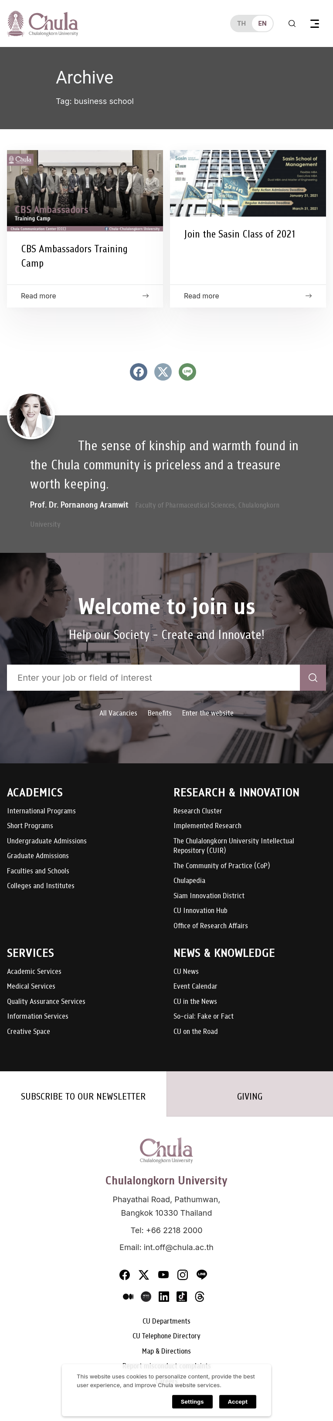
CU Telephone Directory (166, 1336)
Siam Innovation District (209, 896)
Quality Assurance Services (46, 1002)
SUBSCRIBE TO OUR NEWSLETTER (83, 1096)
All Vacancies (118, 713)
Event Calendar (195, 987)
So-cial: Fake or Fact (203, 1017)
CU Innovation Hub (200, 911)
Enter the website (208, 713)
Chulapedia (189, 881)
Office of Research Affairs (210, 926)
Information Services (37, 1017)
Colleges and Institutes (41, 886)
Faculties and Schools (38, 871)
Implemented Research (207, 826)
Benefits (160, 713)
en (262, 23)
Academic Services (34, 972)
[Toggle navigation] (314, 23)
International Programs (41, 811)
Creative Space (28, 1032)
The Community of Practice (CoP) (221, 866)
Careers (167, 1382)
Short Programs (30, 826)
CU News (186, 972)
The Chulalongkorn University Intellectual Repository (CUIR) (233, 846)
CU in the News (195, 1002)
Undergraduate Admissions (47, 841)
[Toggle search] (292, 23)
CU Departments (166, 1322)
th (241, 23)
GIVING (249, 1096)
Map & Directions (166, 1352)
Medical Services (31, 987)
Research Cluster (197, 811)
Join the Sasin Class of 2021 (240, 234)
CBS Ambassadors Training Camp (74, 256)
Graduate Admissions (38, 856)
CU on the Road (195, 1032)
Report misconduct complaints (166, 1366)
